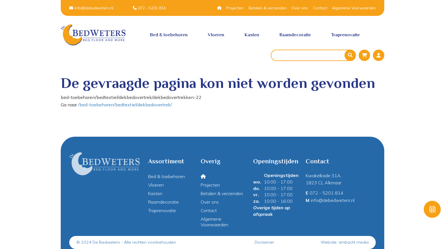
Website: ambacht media (345, 242)
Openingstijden (281, 175)
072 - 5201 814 (149, 7)
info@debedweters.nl (91, 7)
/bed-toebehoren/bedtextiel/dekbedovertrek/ (125, 104)
